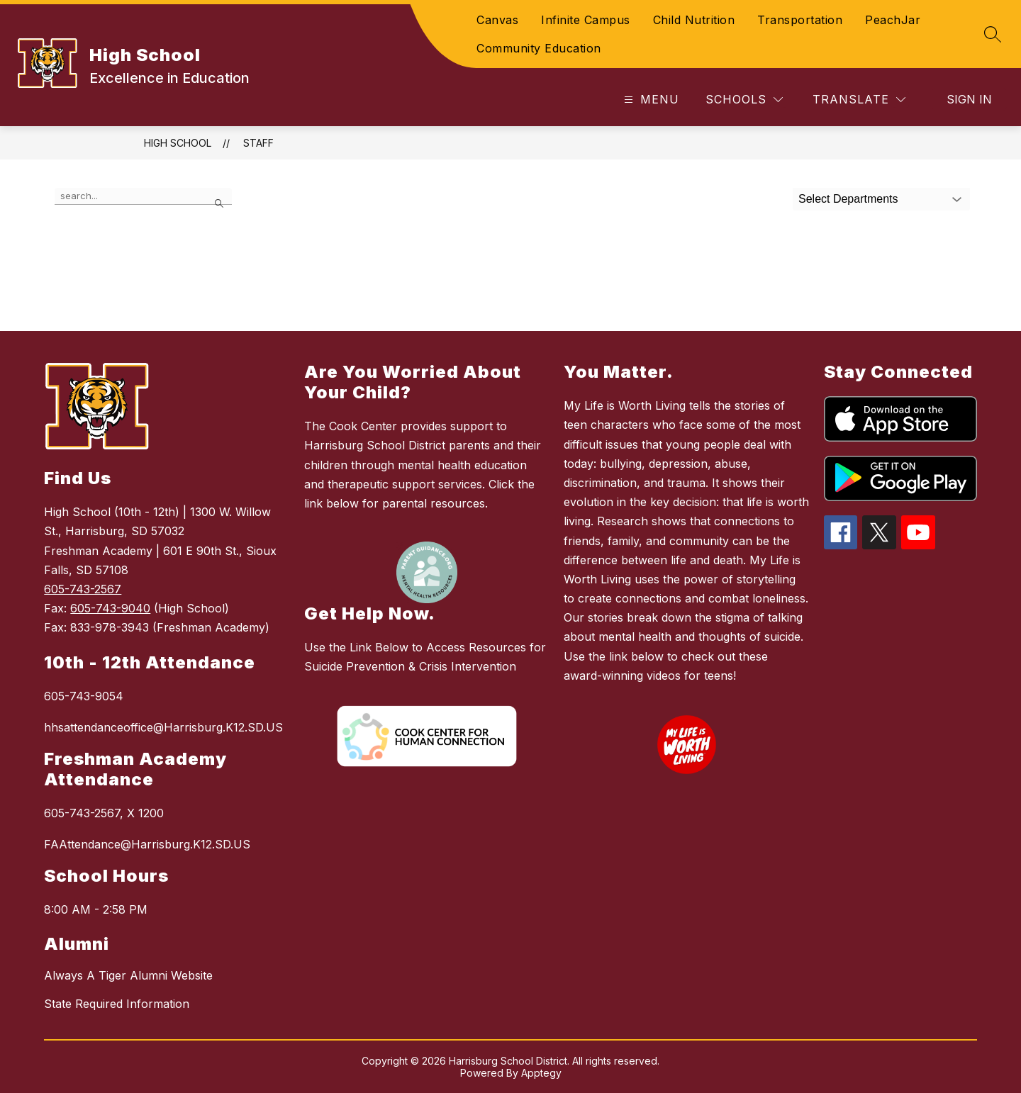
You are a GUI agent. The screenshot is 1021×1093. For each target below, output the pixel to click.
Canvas (497, 20)
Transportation (799, 20)
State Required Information (116, 1004)
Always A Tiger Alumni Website (128, 975)
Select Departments (848, 199)
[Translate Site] (859, 99)
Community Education (538, 48)
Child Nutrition (694, 20)
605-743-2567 (82, 589)
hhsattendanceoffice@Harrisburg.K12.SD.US (163, 727)
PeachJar (892, 20)
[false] (143, 196)
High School (177, 143)
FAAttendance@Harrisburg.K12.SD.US (147, 844)
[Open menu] (649, 99)
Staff (258, 143)
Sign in (969, 99)
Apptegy (541, 1073)
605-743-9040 (110, 608)
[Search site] (992, 34)
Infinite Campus (585, 20)
